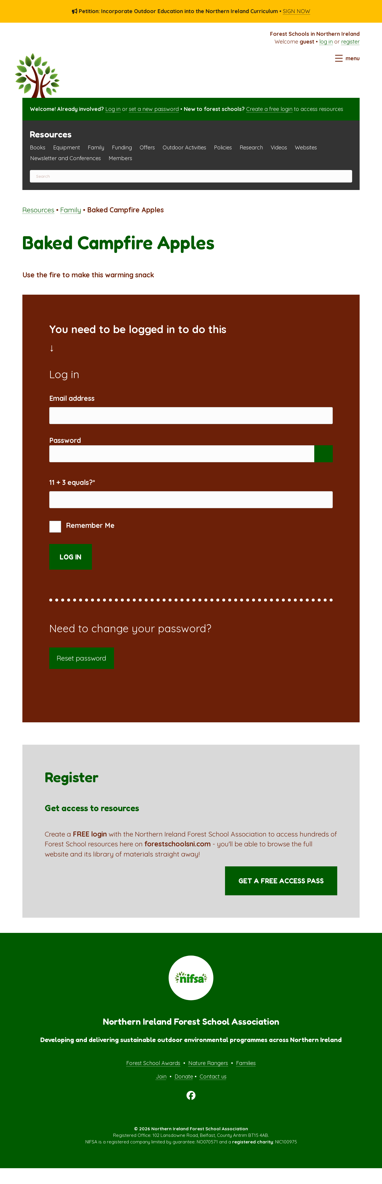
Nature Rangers (208, 1078)
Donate (184, 1092)
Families (246, 1078)
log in (326, 41)
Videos (279, 147)
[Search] (191, 176)
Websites (306, 147)
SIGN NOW (296, 11)
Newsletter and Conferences (65, 158)
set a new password (154, 109)
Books (37, 147)
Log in (113, 109)
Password (65, 445)
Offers (147, 147)
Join (161, 1092)
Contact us (213, 1092)
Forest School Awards (153, 1078)
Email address (72, 398)
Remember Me (82, 543)
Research (251, 147)
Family (96, 147)
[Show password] (323, 462)
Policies (223, 147)
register (350, 41)
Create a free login (269, 109)
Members (120, 158)
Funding (122, 147)
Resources (38, 209)
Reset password (81, 674)
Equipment (66, 147)
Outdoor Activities (184, 147)
